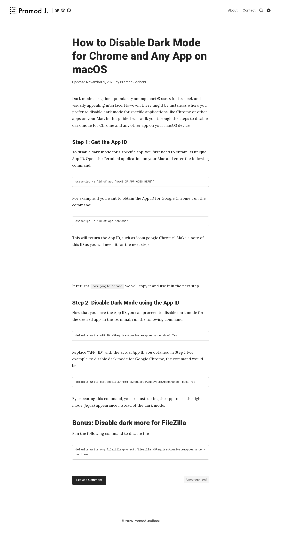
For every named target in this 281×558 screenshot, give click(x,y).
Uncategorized (196, 479)
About (232, 10)
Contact (249, 10)
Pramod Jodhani (133, 82)
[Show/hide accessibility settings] (268, 10)
